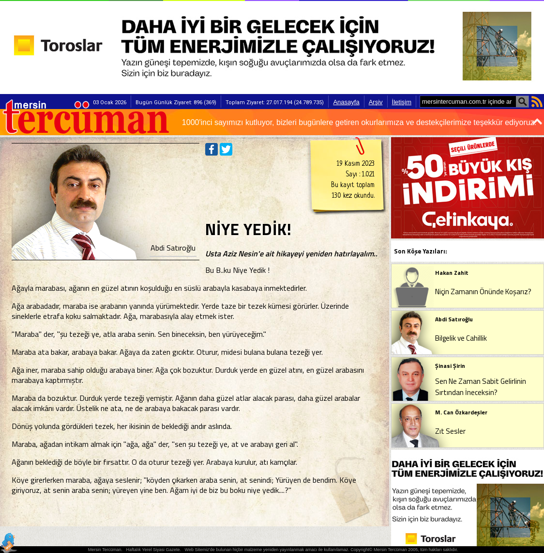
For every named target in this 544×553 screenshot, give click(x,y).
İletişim (401, 102)
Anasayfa (346, 102)
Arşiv (376, 102)
